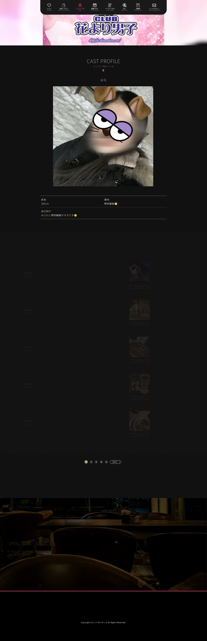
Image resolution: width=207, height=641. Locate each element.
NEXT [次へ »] (115, 462)
